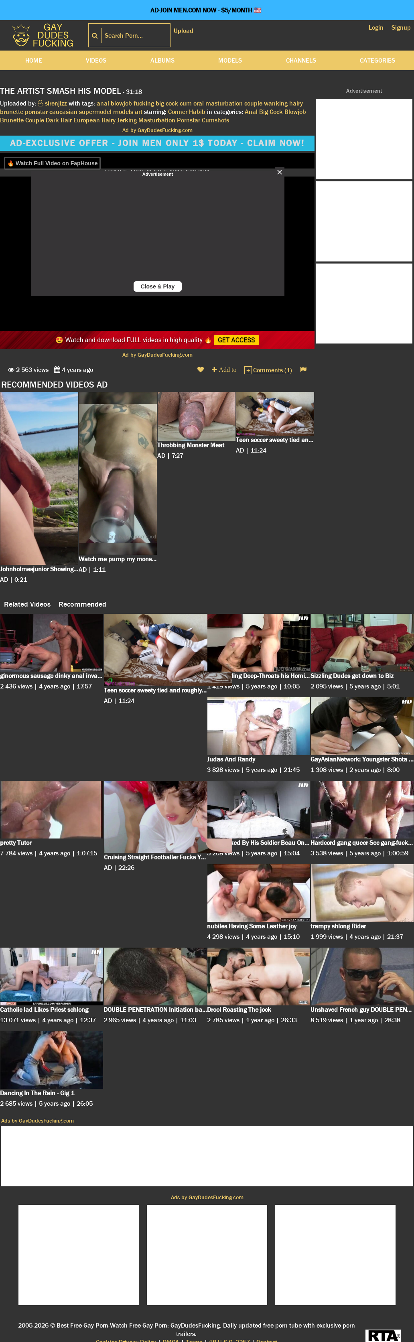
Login (376, 27)
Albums (162, 60)
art (138, 112)
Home (33, 60)
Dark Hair (59, 120)
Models (230, 60)
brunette (11, 112)
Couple (34, 120)
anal (103, 103)
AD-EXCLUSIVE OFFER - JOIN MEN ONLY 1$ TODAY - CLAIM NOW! (157, 143)
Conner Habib (186, 112)
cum (186, 103)
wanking (276, 103)
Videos (96, 60)
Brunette (12, 120)
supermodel (95, 112)
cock (172, 103)
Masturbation (156, 120)
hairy (296, 103)
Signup (401, 27)
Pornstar (188, 120)
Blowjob (295, 112)
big (160, 103)
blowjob (121, 103)
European (86, 120)
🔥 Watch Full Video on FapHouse (52, 163)
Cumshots (215, 120)
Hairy (108, 120)
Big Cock (271, 112)
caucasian (63, 112)
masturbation (224, 103)
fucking (144, 103)
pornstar (36, 112)
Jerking (127, 120)
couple (253, 103)
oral (198, 103)
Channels (301, 60)
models (123, 112)
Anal (251, 112)
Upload (183, 30)
